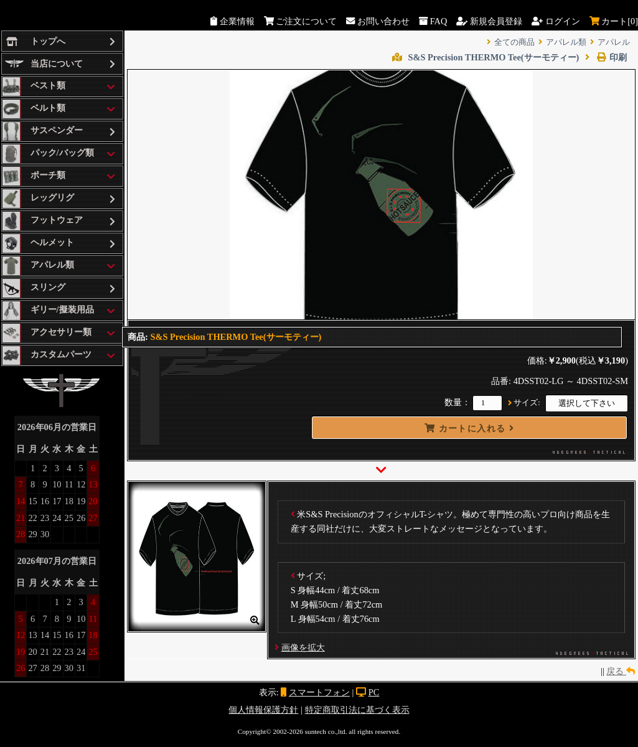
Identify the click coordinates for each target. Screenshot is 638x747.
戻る (620, 671)
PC (374, 692)
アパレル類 (566, 42)
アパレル (614, 42)
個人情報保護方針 (263, 710)
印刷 (606, 57)
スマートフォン (319, 692)
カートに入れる (469, 428)
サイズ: (527, 402)
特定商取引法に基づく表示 (357, 710)
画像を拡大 (303, 647)
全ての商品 (514, 42)
